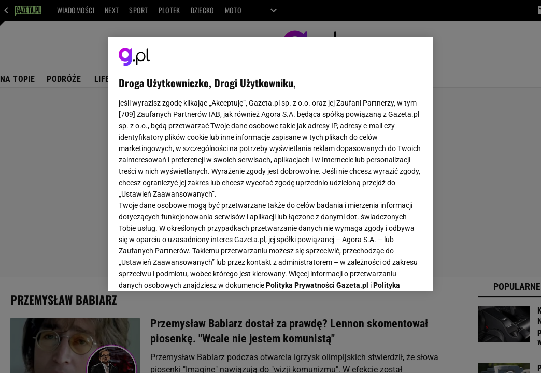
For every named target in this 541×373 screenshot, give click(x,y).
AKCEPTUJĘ (387, 270)
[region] (270, 164)
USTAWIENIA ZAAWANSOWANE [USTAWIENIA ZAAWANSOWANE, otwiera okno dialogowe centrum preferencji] (186, 270)
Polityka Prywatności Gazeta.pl (317, 159)
